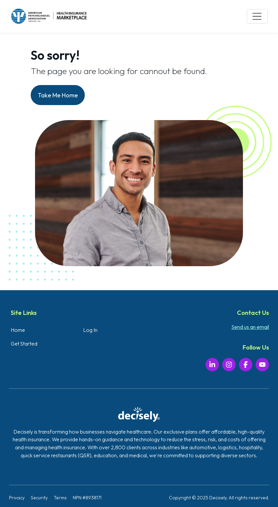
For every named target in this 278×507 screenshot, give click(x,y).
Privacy (17, 498)
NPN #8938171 (87, 498)
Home (18, 330)
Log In (90, 330)
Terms (60, 498)
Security (39, 498)
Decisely (218, 498)
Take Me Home (58, 95)
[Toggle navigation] (257, 16)
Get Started (24, 343)
